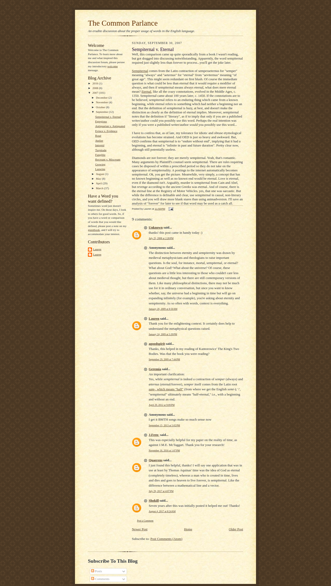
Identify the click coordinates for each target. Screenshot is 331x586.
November (102, 102)
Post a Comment (145, 520)
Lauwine (100, 169)
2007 (95, 92)
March (100, 188)
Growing (100, 164)
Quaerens (155, 460)
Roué (98, 135)
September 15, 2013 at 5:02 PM (164, 425)
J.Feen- (154, 435)
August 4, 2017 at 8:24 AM (162, 511)
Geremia (155, 369)
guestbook (94, 229)
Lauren (97, 249)
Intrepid (99, 145)
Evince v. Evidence (106, 131)
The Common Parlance (123, 23)
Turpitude (101, 150)
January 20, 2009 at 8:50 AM (163, 308)
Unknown (156, 227)
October (101, 107)
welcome (112, 66)
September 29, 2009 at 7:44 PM (164, 359)
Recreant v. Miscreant (108, 159)
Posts (96, 571)
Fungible (100, 154)
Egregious (101, 121)
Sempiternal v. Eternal (108, 116)
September (102, 111)
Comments (100, 579)
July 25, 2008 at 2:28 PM (161, 238)
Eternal (146, 91)
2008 (95, 88)
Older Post (236, 529)
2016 (95, 83)
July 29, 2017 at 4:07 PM (161, 491)
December (102, 97)
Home (188, 529)
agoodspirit (157, 344)
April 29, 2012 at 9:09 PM (162, 405)
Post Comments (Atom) (167, 539)
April (99, 183)
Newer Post (139, 529)
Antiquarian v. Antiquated (110, 126)
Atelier (99, 140)
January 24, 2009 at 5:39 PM (163, 334)
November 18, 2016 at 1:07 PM (164, 450)
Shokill (154, 500)
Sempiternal (140, 71)
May (99, 178)
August (100, 173)
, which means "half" (166, 389)
